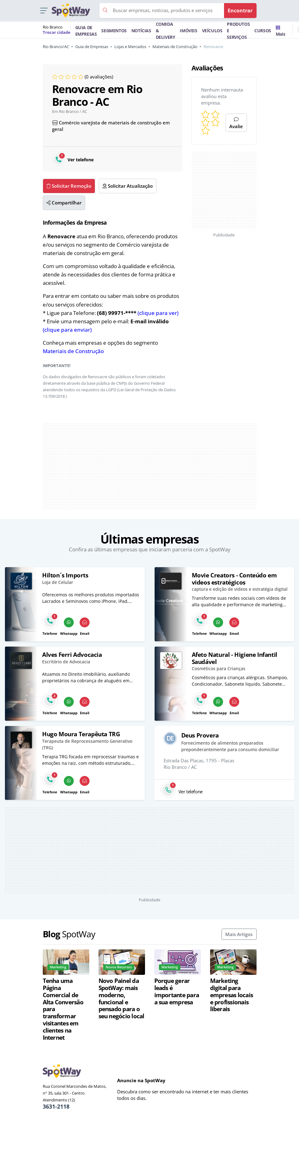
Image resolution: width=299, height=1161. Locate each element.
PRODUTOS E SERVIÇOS (238, 30)
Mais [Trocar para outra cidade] (280, 31)
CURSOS (262, 31)
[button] (44, 11)
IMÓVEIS (188, 31)
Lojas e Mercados (130, 46)
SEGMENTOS (113, 31)
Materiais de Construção (174, 46)
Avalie (236, 123)
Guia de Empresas (91, 46)
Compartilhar (63, 202)
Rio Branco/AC (56, 46)
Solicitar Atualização (128, 186)
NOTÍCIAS (141, 31)
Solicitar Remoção (68, 186)
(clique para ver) (158, 312)
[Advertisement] (150, 466)
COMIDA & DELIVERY (165, 30)
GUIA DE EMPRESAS (86, 31)
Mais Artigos (239, 934)
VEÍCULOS (212, 31)
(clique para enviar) (67, 329)
